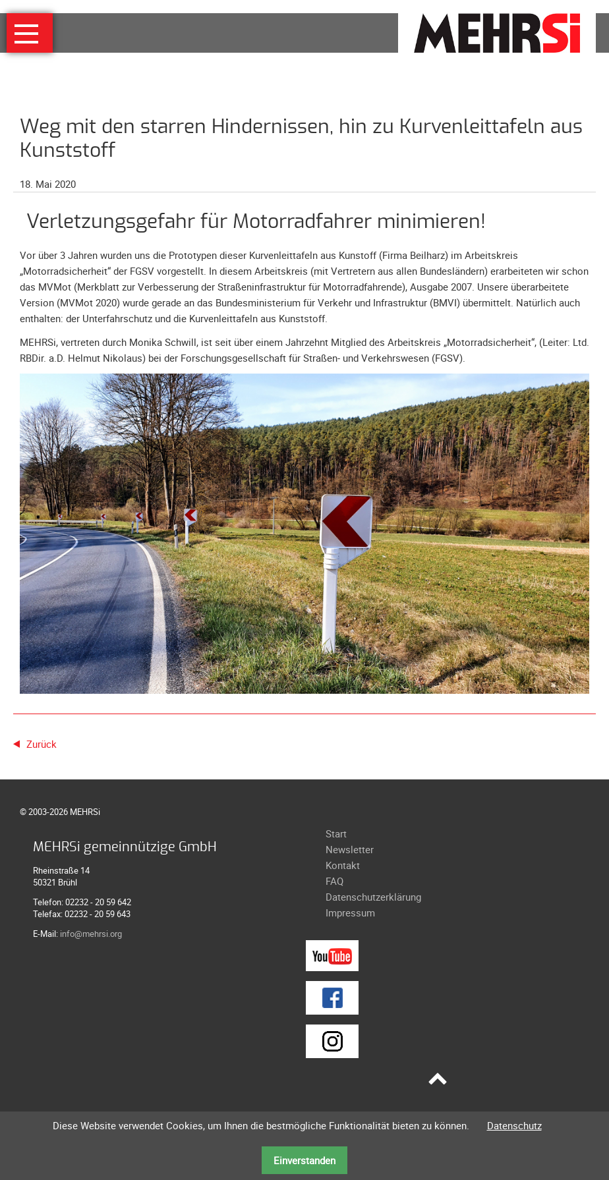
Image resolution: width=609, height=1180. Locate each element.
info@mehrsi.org (91, 934)
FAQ (334, 880)
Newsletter (350, 849)
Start (336, 833)
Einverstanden (304, 1160)
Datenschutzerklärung (373, 896)
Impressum (350, 912)
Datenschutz (514, 1125)
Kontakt (343, 865)
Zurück (41, 743)
